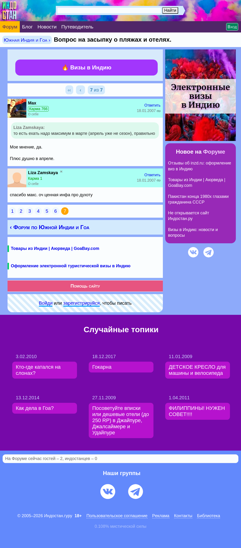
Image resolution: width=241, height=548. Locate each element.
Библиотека (208, 515)
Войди (45, 303)
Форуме (214, 151)
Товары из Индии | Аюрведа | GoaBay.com (55, 248)
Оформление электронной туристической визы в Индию (70, 266)
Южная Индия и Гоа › (27, 40)
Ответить (153, 105)
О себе (33, 114)
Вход (232, 26)
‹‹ (69, 89)
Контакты (183, 515)
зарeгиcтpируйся (81, 303)
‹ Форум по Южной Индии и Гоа (49, 227)
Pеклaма (160, 515)
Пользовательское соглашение (116, 515)
